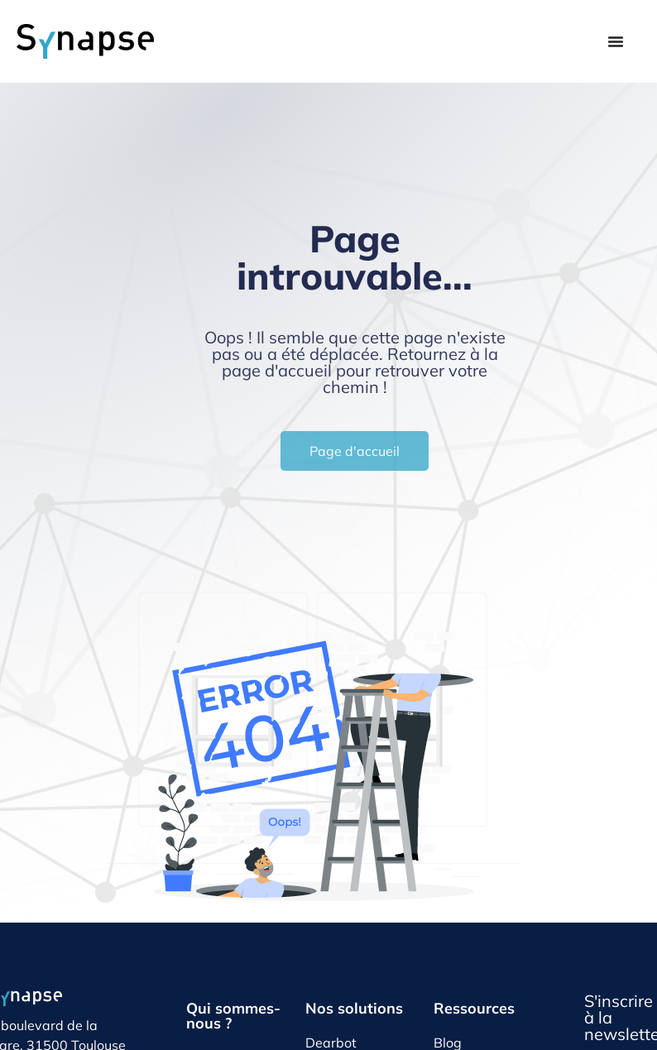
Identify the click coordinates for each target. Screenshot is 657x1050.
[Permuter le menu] (615, 41)
